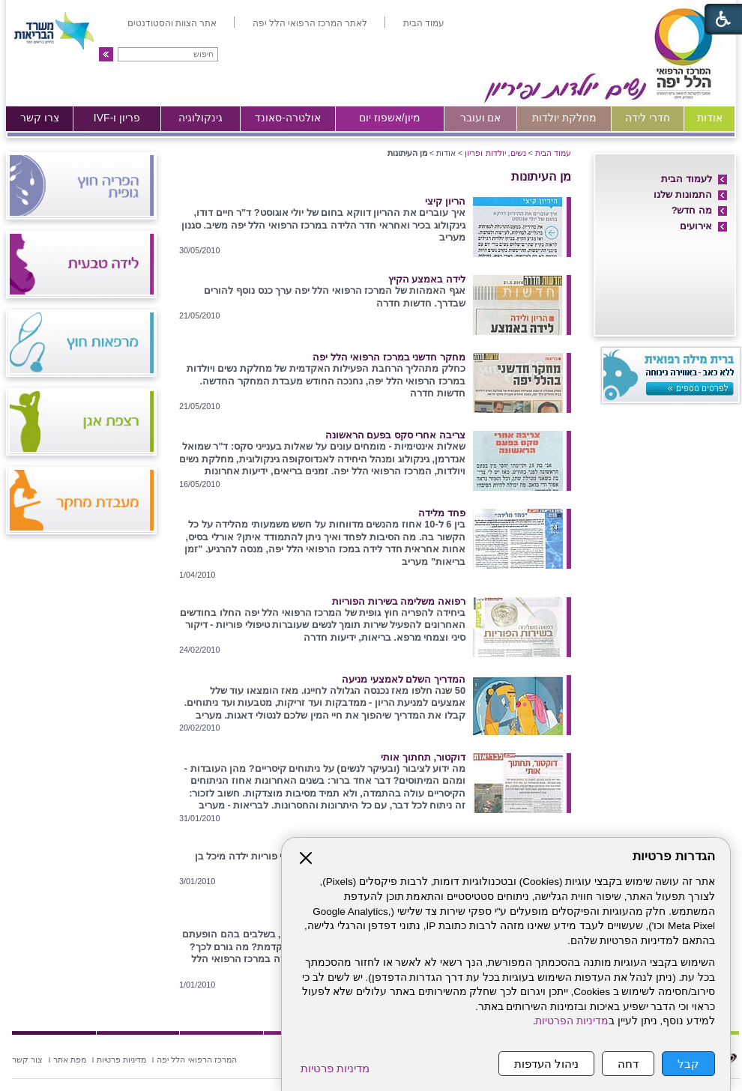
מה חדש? (692, 210)
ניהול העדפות (546, 1063)
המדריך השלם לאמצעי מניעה (403, 679)
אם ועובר (480, 118)
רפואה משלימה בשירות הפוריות (398, 601)
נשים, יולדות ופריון (495, 152)
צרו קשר (39, 118)
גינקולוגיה (200, 118)
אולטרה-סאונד (288, 118)
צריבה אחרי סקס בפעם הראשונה (395, 435)
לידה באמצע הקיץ (426, 279)
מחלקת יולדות (564, 118)
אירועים (696, 226)
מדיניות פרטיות (335, 1068)
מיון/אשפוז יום (389, 118)
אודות (710, 118)
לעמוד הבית (686, 178)
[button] (106, 54)
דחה (628, 1063)
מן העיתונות (541, 176)
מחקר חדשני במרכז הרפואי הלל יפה (389, 357)
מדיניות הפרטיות (572, 1021)
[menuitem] (423, 23)
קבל (688, 1063)
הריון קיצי (445, 201)
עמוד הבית (553, 152)
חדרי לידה (647, 118)
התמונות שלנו (683, 194)
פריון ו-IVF (117, 118)
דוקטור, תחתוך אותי (423, 757)
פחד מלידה (441, 513)
